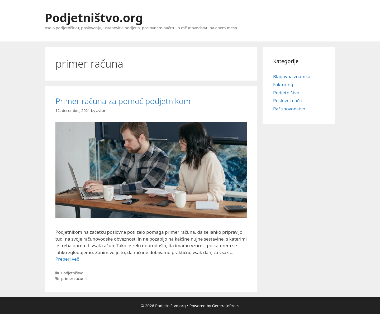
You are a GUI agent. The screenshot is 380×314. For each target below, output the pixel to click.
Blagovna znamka (291, 76)
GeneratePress (225, 305)
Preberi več (67, 259)
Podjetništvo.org (94, 18)
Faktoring (283, 84)
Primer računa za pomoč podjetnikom (123, 101)
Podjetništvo (286, 93)
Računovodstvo (289, 109)
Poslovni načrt (288, 100)
